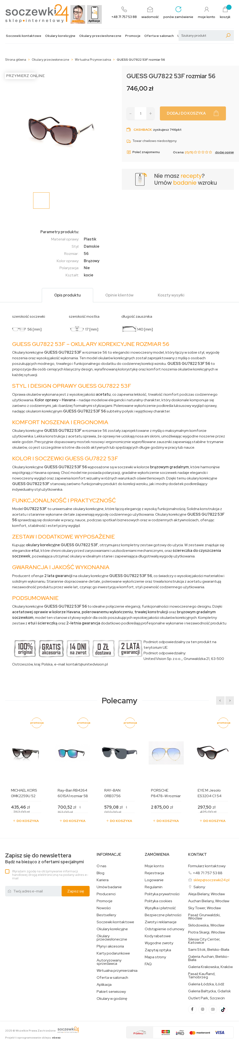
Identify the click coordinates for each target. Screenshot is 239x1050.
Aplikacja (104, 984)
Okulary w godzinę (112, 998)
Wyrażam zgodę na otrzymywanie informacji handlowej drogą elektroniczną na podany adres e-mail (50, 874)
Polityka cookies (158, 901)
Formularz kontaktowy (206, 865)
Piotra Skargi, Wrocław (206, 932)
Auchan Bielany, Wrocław (208, 901)
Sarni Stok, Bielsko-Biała (208, 949)
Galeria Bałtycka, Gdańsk (209, 991)
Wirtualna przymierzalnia (117, 970)
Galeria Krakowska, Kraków (210, 967)
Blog (100, 873)
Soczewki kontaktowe (23, 35)
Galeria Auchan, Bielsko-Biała (208, 958)
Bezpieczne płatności (163, 915)
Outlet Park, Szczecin (206, 998)
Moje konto (154, 866)
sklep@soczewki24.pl (211, 879)
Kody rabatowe (158, 936)
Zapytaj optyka (158, 950)
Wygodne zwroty (159, 943)
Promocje (132, 35)
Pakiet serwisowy (111, 991)
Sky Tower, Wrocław (204, 908)
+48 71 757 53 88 (207, 872)
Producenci (106, 894)
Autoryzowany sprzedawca (109, 962)
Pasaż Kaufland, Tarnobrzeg (201, 976)
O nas (101, 866)
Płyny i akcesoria (110, 946)
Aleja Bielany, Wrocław (206, 894)
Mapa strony (155, 957)
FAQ (148, 964)
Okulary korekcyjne (60, 35)
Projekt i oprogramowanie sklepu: (33, 1037)
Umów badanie (109, 887)
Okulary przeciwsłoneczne (100, 35)
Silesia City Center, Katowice (204, 941)
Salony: (199, 886)
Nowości (104, 908)
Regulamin (153, 887)
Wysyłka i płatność (160, 908)
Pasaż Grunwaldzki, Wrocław (204, 917)
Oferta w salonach (159, 35)
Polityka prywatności (162, 894)
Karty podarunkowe (113, 953)
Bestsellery (106, 915)
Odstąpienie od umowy (164, 929)
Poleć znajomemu (143, 152)
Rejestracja (154, 873)
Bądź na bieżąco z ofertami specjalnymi (44, 858)
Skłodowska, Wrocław (206, 925)
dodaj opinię (224, 152)
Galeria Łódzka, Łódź (206, 984)
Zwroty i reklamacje (161, 922)
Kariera (103, 880)
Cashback (143, 129)
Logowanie (154, 880)
